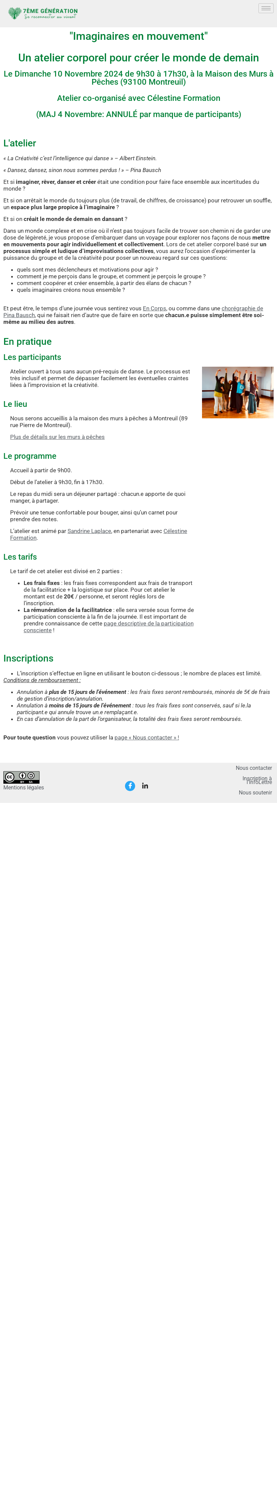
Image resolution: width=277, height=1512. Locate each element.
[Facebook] (130, 786)
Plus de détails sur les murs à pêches (57, 436)
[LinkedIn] (145, 786)
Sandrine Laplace (89, 531)
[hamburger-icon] (266, 8)
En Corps (154, 308)
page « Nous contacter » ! (147, 737)
